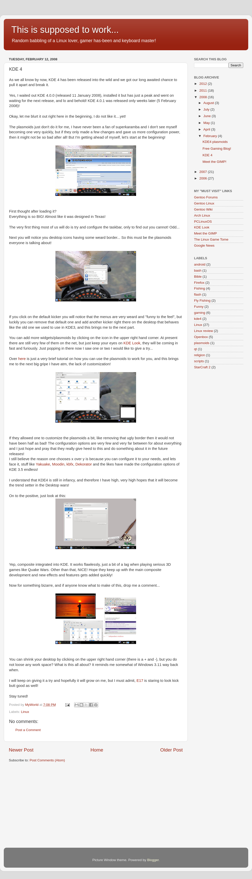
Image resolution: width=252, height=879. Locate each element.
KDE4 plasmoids (215, 142)
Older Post (171, 750)
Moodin (58, 464)
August (209, 103)
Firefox (199, 283)
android (199, 264)
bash (197, 270)
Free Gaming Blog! (217, 148)
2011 (203, 90)
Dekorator (83, 464)
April (207, 129)
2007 (203, 172)
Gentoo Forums (206, 197)
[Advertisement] (81, 805)
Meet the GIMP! (215, 162)
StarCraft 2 (202, 367)
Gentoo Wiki (203, 209)
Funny (199, 306)
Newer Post (21, 750)
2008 (203, 97)
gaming (199, 313)
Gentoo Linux (204, 203)
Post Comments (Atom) (47, 760)
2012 (203, 84)
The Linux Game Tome (211, 239)
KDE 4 (207, 155)
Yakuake (43, 464)
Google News (204, 245)
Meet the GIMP (205, 233)
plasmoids (201, 343)
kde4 (197, 319)
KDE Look (131, 343)
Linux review (203, 331)
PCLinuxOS (203, 221)
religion (199, 355)
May (207, 123)
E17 (140, 681)
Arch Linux (202, 215)
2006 (203, 178)
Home (96, 750)
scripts (199, 361)
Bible (198, 276)
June (207, 116)
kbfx (70, 464)
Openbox (201, 337)
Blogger (153, 860)
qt (195, 349)
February (210, 136)
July (206, 109)
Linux (25, 712)
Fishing (199, 288)
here (22, 359)
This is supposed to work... (65, 29)
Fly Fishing (202, 300)
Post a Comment (28, 730)
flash (197, 294)
